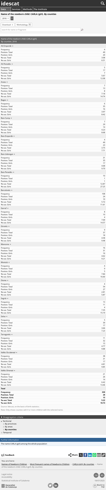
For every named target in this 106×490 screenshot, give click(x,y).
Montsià (4, 262)
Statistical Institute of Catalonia (15, 480)
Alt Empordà (6, 46)
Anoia (3, 82)
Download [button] (6, 24)
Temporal (7, 432)
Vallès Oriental (7, 370)
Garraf (3, 208)
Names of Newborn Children (14, 464)
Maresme (5, 244)
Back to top (100, 486)
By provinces (10, 423)
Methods (27, 9)
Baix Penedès (6, 172)
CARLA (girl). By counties (83, 464)
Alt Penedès (6, 64)
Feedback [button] (7, 455)
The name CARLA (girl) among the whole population (24, 443)
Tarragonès (6, 334)
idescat (10, 3)
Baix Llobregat (7, 154)
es (102, 475)
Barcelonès (5, 190)
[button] (103, 455)
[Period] (5, 18)
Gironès (4, 226)
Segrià (3, 298)
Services (16, 9)
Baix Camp (5, 118)
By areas (9, 426)
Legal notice (7, 474)
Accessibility (7, 477)
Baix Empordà (7, 136)
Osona (3, 280)
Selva (3, 316)
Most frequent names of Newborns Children (50, 464)
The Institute (40, 9)
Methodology (22, 24)
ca (96, 475)
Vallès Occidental (8, 352)
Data (3, 9)
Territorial (7, 421)
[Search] (93, 3)
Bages (3, 100)
